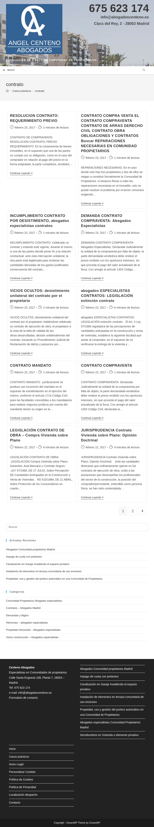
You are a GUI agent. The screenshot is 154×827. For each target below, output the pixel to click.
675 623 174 (22, 687)
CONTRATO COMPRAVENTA (106, 365)
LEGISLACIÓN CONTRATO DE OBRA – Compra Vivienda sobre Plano (39, 435)
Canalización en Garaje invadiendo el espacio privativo (37, 564)
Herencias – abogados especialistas (27, 622)
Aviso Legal (16, 764)
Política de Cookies (21, 779)
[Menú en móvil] (9, 70)
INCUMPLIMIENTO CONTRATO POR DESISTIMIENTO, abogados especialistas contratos (39, 221)
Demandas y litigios (17, 615)
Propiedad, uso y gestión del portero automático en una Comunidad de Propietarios (54, 578)
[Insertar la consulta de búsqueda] (77, 527)
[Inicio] (7, 90)
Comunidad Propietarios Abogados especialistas (34, 600)
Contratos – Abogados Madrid (23, 607)
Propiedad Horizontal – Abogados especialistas (33, 629)
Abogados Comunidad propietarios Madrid (30, 549)
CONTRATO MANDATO (30, 365)
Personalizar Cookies (22, 771)
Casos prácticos (19, 756)
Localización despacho (23, 794)
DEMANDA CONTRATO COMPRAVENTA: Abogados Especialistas (106, 221)
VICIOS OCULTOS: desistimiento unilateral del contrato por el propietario (40, 296)
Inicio (12, 748)
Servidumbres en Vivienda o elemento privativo (109, 735)
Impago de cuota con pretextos (24, 556)
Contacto (14, 802)
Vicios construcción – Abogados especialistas (32, 637)
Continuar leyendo (21, 173)
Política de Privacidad (22, 787)
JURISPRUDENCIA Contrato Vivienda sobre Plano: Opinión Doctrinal (109, 435)
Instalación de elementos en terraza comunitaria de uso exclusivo (44, 571)
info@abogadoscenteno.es (35, 692)
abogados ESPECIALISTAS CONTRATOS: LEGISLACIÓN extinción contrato (107, 296)
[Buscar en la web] (144, 70)
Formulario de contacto (23, 697)
